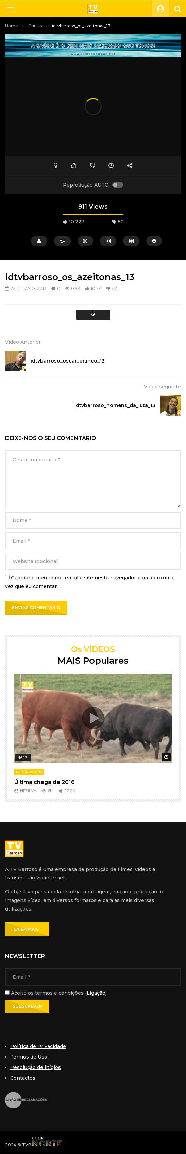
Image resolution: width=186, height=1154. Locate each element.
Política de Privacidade (38, 1046)
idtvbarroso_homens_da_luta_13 (114, 405)
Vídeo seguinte (162, 387)
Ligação (96, 993)
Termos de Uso (28, 1057)
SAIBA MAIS (27, 929)
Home (11, 25)
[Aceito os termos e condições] (7, 992)
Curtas (35, 25)
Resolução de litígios (35, 1067)
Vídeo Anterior (23, 342)
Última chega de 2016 (44, 782)
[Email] (93, 977)
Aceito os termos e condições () (56, 993)
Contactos (22, 1078)
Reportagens (29, 772)
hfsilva (28, 790)
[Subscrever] (27, 1006)
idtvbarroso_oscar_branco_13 (68, 361)
